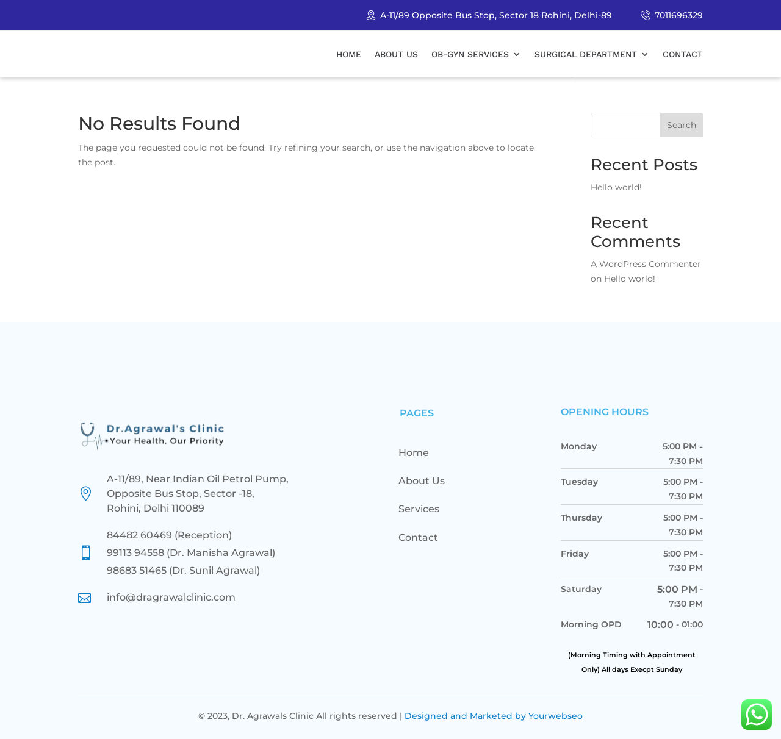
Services (418, 509)
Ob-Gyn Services (470, 54)
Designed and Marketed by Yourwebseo (494, 715)
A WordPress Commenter (646, 264)
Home (348, 54)
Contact (683, 54)
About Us (396, 54)
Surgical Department (585, 54)
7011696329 (679, 15)
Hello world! (616, 187)
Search (681, 125)
